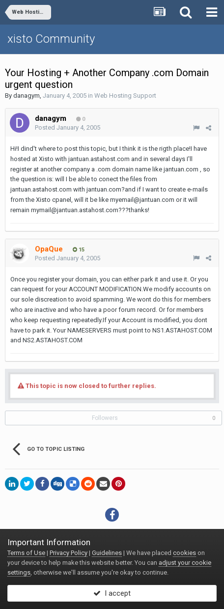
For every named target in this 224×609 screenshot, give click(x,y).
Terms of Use (26, 552)
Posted (67, 127)
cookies (184, 552)
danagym (26, 95)
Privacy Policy (68, 552)
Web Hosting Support (125, 95)
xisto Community (51, 39)
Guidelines (107, 552)
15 (78, 250)
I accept (112, 593)
